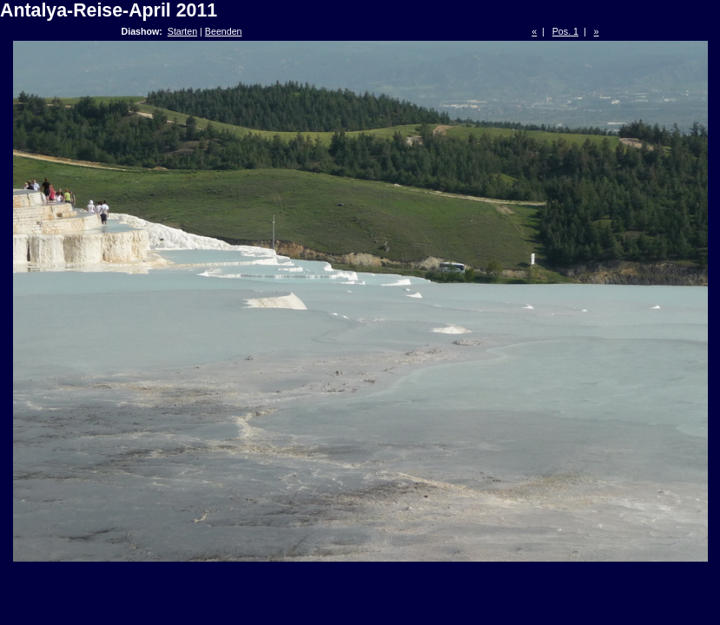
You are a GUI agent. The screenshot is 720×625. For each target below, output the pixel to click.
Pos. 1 (565, 31)
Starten (182, 31)
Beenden (223, 31)
